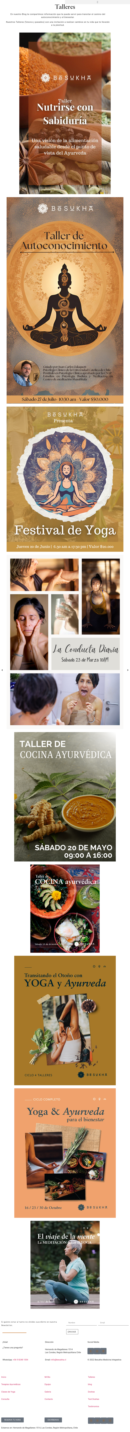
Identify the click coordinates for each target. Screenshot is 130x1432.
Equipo (48, 1384)
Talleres (91, 1377)
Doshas (91, 1392)
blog (90, 1384)
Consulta (5, 1399)
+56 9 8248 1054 (20, 1360)
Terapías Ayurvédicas (10, 1384)
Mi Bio (47, 1377)
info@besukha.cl (58, 1360)
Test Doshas (93, 1399)
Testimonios (93, 1406)
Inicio (3, 1377)
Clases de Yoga (8, 1392)
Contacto (49, 1399)
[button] (97, 2)
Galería (48, 1392)
